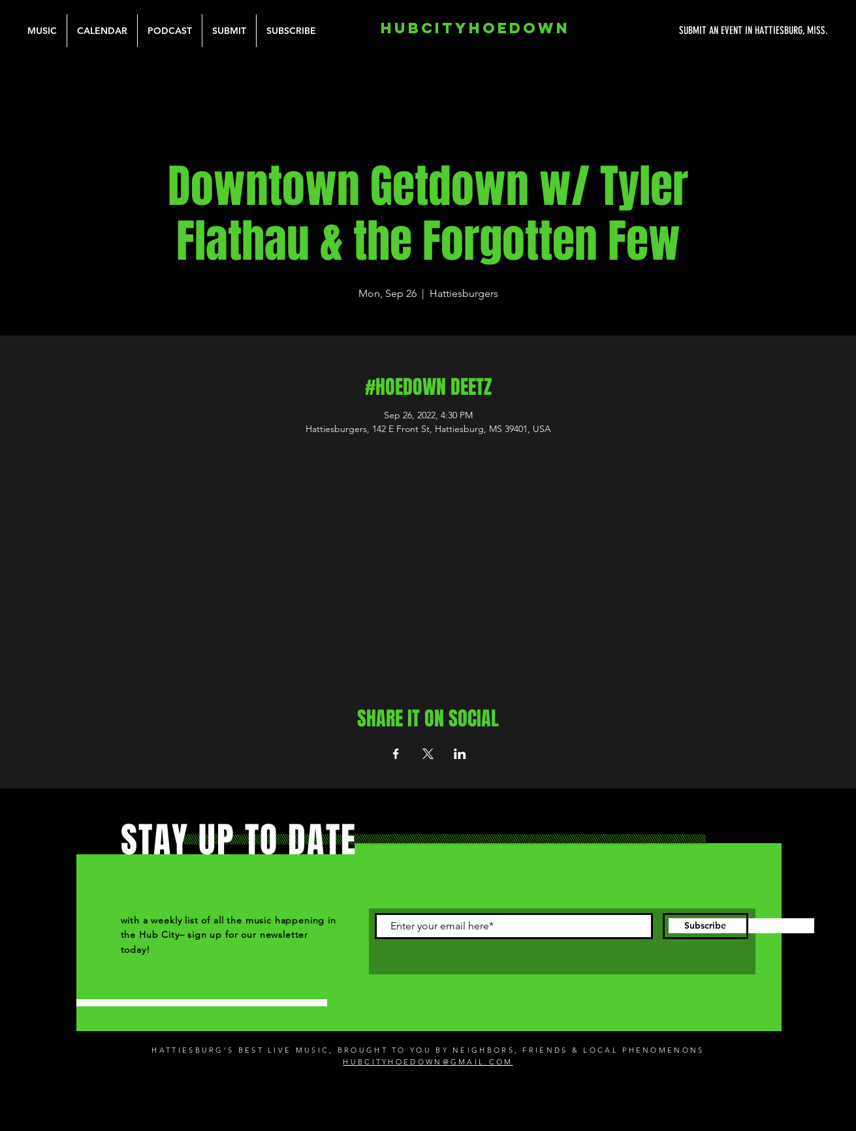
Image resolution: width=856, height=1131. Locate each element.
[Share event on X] (428, 754)
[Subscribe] (705, 926)
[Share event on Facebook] (396, 754)
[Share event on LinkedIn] (460, 754)
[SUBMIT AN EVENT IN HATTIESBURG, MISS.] (704, 31)
